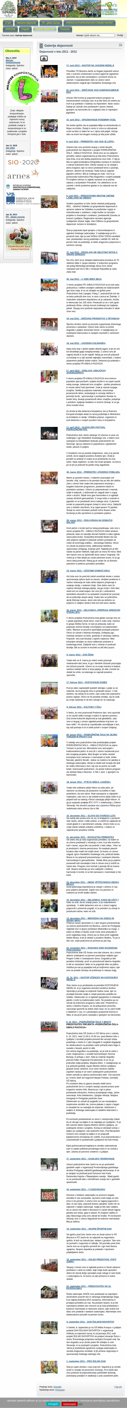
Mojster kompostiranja (13, 61)
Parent (44, 58)
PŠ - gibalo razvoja (15, 217)
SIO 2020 (10, 148)
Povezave (60, 1390)
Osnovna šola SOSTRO (105, 9)
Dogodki (57, 1387)
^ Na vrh (118, 1387)
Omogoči (53, 1404)
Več (80, 1404)
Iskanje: (80, 35)
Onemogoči (69, 1404)
